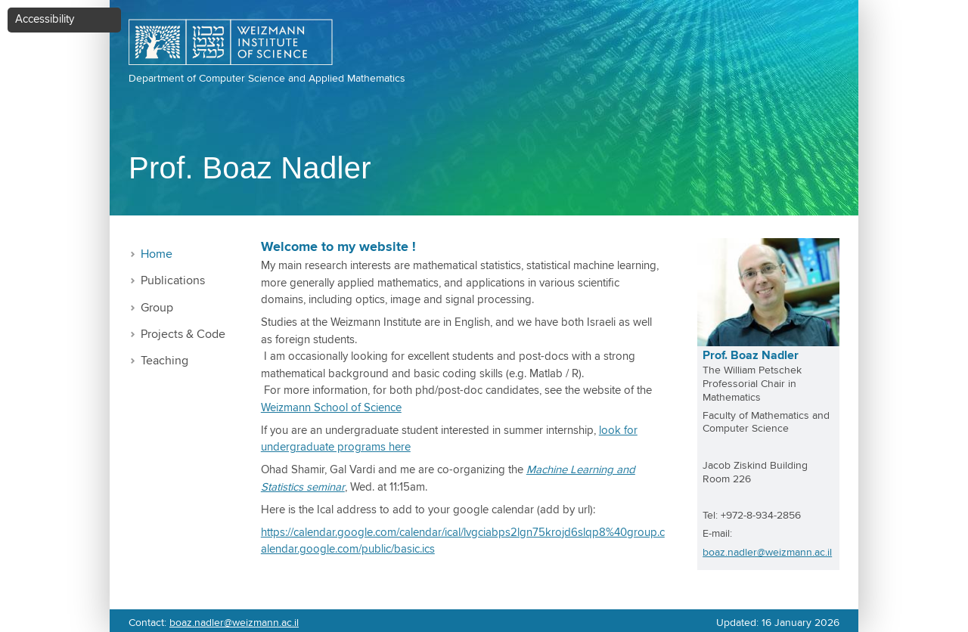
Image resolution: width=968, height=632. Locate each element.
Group (157, 308)
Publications (173, 281)
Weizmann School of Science (331, 408)
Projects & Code (183, 334)
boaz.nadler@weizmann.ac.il (767, 553)
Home (156, 254)
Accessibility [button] (44, 19)
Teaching (164, 361)
